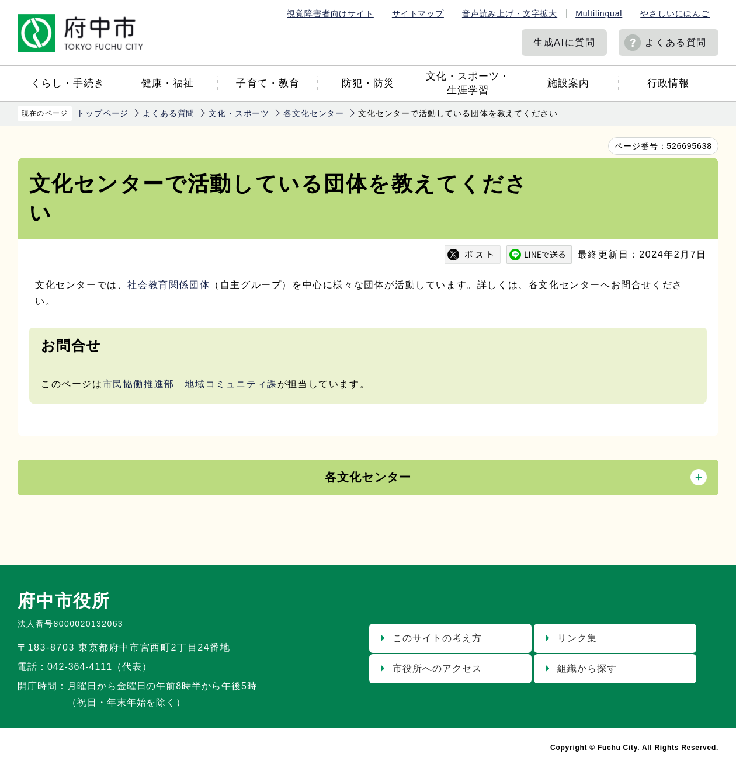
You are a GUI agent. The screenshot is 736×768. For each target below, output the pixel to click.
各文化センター (313, 113)
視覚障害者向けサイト (330, 13)
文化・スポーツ (239, 113)
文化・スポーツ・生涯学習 (468, 83)
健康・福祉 (167, 83)
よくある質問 (676, 42)
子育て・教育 (267, 83)
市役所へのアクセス (437, 668)
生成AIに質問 (564, 42)
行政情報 (668, 83)
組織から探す (587, 668)
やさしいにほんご (675, 13)
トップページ (103, 113)
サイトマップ (418, 13)
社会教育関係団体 (168, 285)
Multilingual (598, 13)
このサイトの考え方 (437, 638)
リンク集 (577, 638)
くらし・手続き (68, 83)
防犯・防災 (368, 83)
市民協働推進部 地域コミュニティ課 (190, 384)
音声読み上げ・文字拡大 (509, 13)
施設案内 (568, 83)
